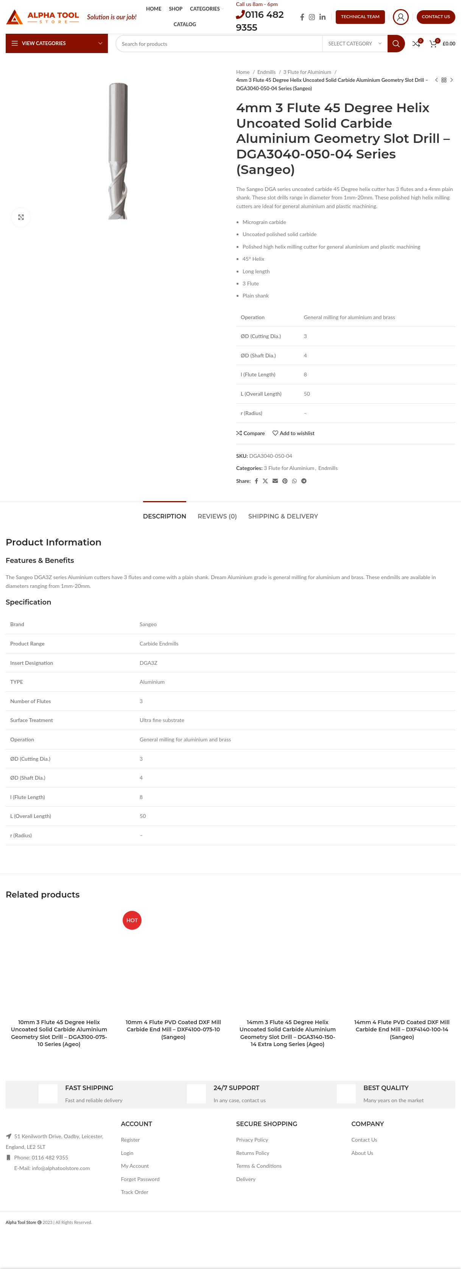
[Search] (260, 43)
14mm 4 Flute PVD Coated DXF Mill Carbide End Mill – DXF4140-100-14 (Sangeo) (402, 1029)
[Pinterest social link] (285, 481)
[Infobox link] (80, 1094)
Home (243, 72)
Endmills (267, 72)
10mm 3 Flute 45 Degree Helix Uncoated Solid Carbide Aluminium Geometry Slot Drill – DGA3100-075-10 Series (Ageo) (59, 1033)
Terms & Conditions (259, 1165)
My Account (135, 1165)
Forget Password (140, 1179)
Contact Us (364, 1139)
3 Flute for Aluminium (308, 72)
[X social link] (265, 481)
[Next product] (451, 80)
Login (127, 1153)
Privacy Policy (252, 1139)
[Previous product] (436, 80)
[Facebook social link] (302, 17)
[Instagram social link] (312, 17)
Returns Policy (252, 1153)
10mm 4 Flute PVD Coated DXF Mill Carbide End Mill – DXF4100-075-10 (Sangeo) (173, 1029)
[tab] (164, 512)
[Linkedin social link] (322, 17)
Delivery (245, 1179)
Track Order (134, 1192)
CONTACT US (436, 16)
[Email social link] (275, 481)
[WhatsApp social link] (294, 481)
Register (130, 1139)
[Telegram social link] (304, 481)
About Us (363, 1153)
